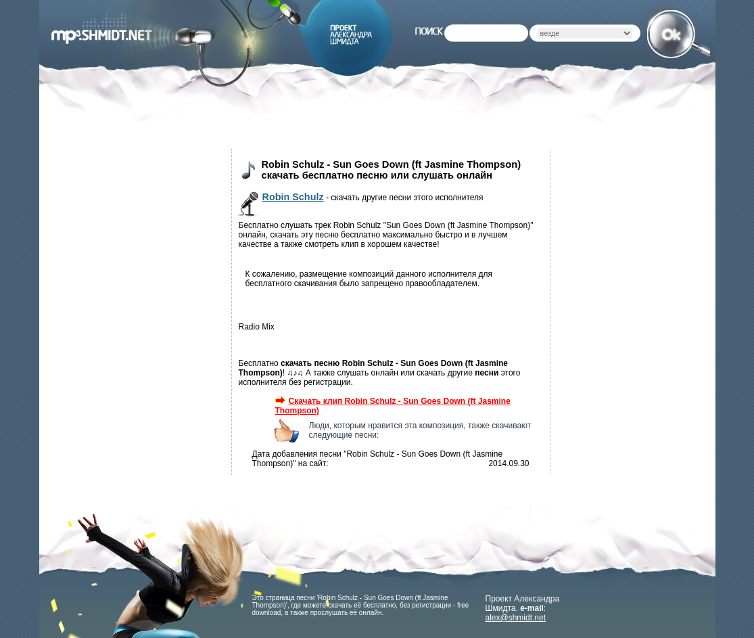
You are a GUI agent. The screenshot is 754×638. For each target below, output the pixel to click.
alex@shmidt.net (516, 617)
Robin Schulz (293, 196)
